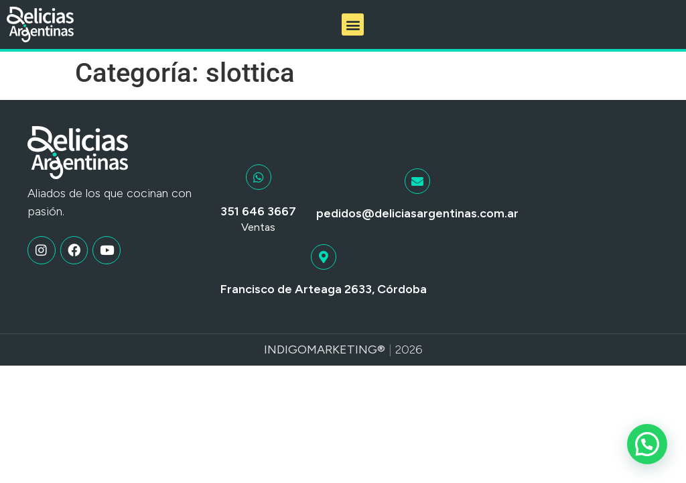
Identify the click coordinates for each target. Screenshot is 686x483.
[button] (353, 24)
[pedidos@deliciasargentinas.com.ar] (417, 181)
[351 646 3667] (258, 177)
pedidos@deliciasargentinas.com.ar (417, 213)
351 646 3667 (258, 211)
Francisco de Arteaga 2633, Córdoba (323, 289)
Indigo (285, 349)
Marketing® (346, 349)
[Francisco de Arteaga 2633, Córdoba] (323, 257)
